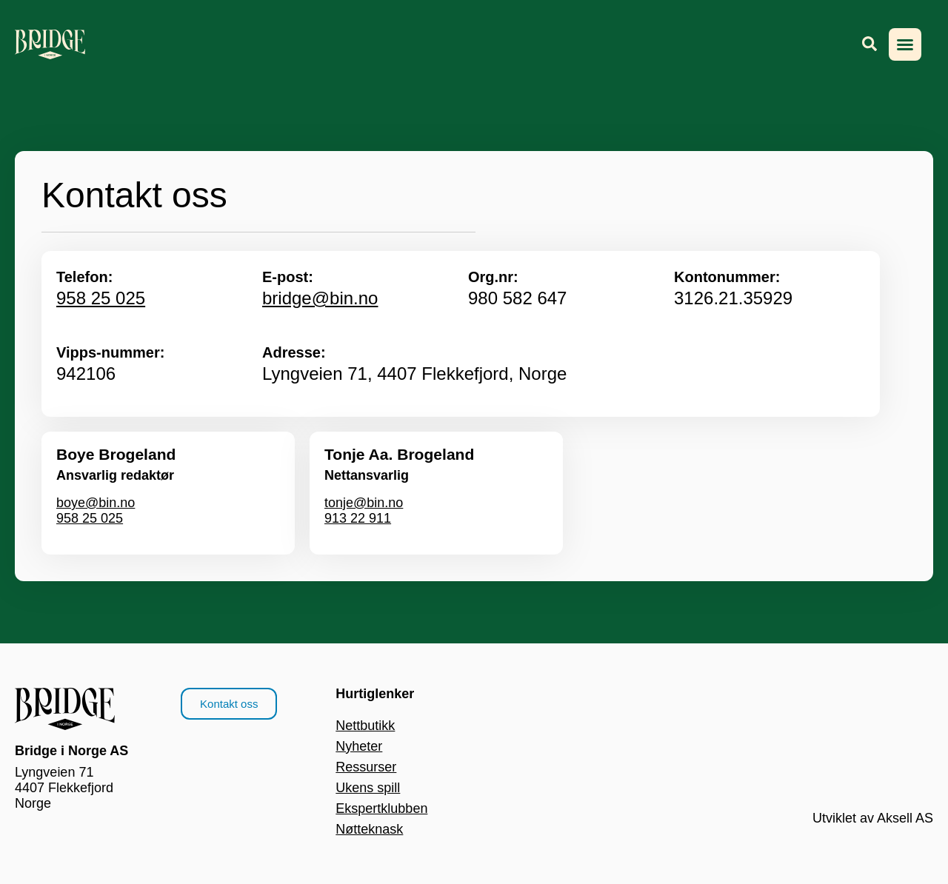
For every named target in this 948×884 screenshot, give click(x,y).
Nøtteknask (369, 829)
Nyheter (359, 746)
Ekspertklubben (381, 808)
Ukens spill (368, 787)
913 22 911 (357, 518)
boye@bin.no (95, 502)
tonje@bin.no (363, 502)
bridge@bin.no (320, 298)
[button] (905, 44)
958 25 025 (100, 298)
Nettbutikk (365, 725)
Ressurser (366, 767)
